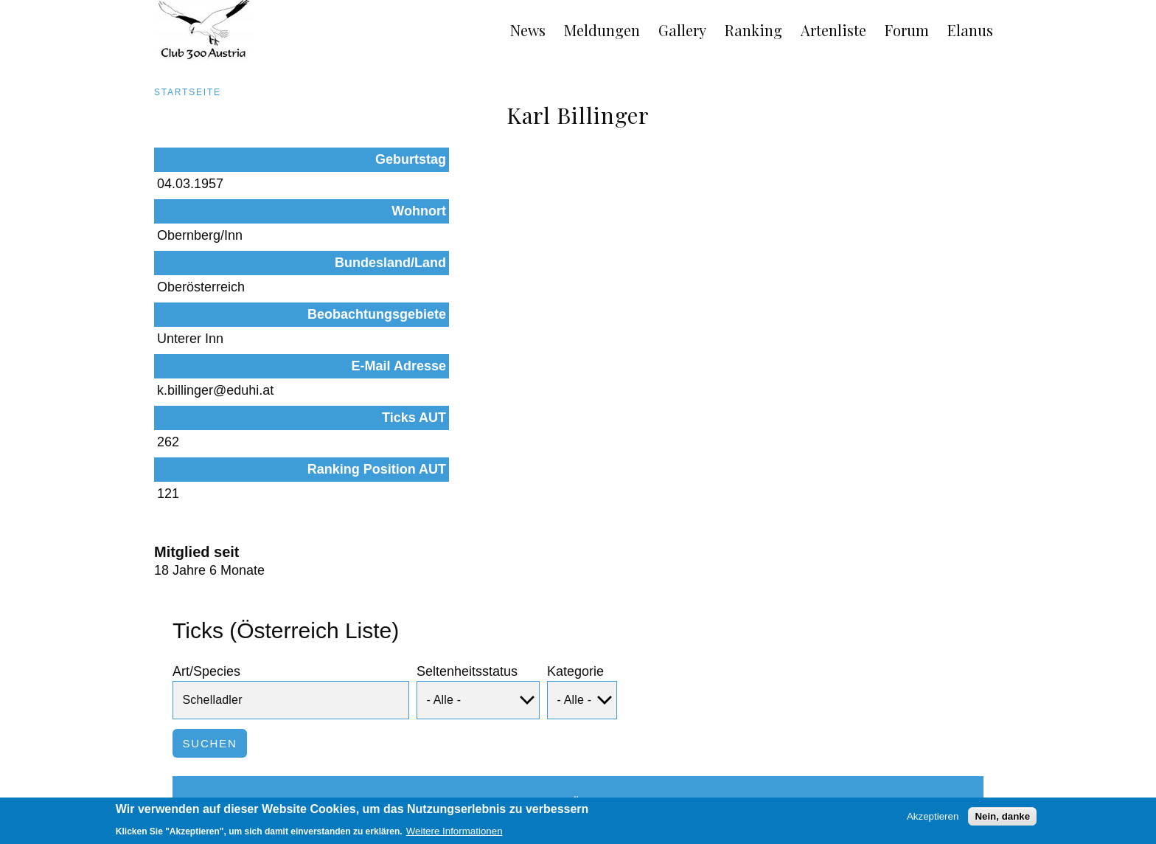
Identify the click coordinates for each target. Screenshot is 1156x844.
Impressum (209, 779)
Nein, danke (1002, 820)
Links (271, 779)
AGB (148, 779)
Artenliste (833, 30)
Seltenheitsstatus (467, 501)
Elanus (970, 30)
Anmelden (990, 779)
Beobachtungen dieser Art (868, 688)
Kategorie (575, 501)
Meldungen (602, 30)
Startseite (187, 92)
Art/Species (206, 501)
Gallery (682, 30)
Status (363, 633)
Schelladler (236, 688)
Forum (907, 30)
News (528, 30)
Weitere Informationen (454, 834)
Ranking (753, 30)
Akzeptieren (932, 820)
